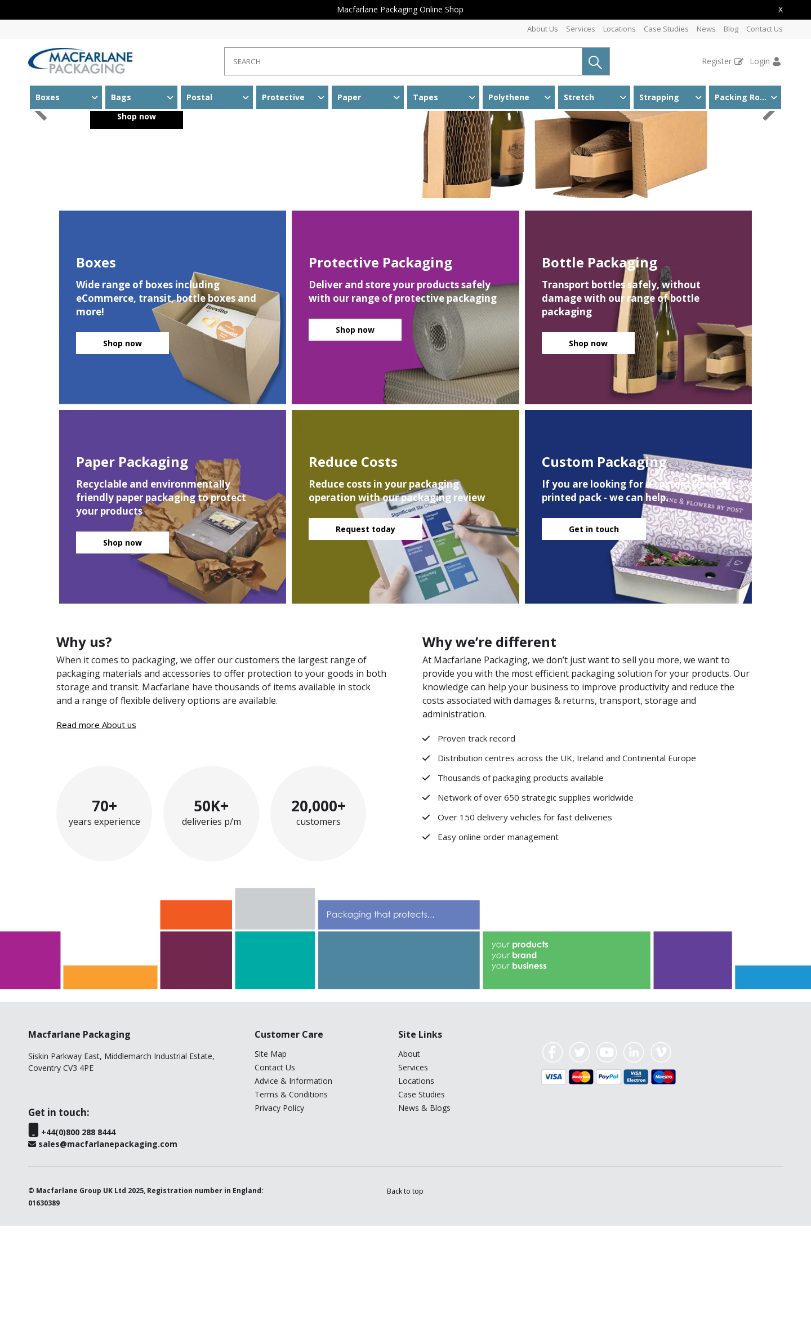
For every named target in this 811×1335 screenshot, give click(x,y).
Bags (121, 97)
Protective (283, 97)
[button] (596, 61)
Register (717, 61)
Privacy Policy (279, 1217)
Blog (731, 29)
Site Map (271, 1163)
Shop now (136, 225)
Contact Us (764, 29)
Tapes (425, 97)
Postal (199, 97)
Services (580, 29)
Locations (619, 29)
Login (760, 61)
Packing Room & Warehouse (748, 97)
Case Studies (666, 29)
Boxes (47, 97)
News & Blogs (424, 1217)
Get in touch (594, 638)
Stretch (579, 97)
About (409, 1163)
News (706, 29)
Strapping (659, 97)
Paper (349, 97)
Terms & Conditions (291, 1203)
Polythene (508, 97)
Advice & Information (293, 1190)
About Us (542, 29)
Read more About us (96, 834)
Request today (365, 638)
